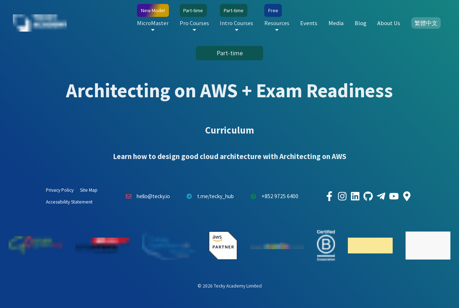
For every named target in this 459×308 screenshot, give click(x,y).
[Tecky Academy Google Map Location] (406, 196)
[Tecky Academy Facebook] (329, 196)
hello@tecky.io (146, 196)
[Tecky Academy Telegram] (380, 196)
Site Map (89, 190)
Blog (360, 23)
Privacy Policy (60, 190)
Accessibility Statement (69, 202)
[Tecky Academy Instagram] (342, 196)
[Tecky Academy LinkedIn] (355, 196)
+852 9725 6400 (272, 196)
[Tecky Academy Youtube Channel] (393, 196)
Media (336, 23)
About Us (388, 23)
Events (308, 23)
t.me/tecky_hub (208, 196)
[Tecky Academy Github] (367, 196)
